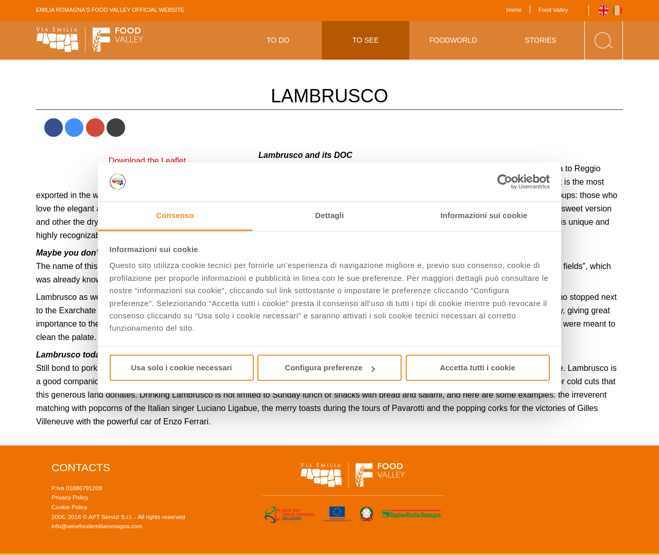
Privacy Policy (70, 497)
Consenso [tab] (175, 215)
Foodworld (453, 40)
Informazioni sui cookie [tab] (484, 215)
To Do (278, 40)
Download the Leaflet (147, 160)
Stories (540, 40)
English (603, 10)
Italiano (617, 10)
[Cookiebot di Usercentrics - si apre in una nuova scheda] (505, 181)
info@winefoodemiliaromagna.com (97, 526)
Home (514, 10)
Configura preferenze (330, 368)
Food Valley (553, 10)
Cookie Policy (69, 507)
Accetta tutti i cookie (477, 368)
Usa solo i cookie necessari (181, 368)
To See (365, 40)
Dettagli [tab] (329, 215)
